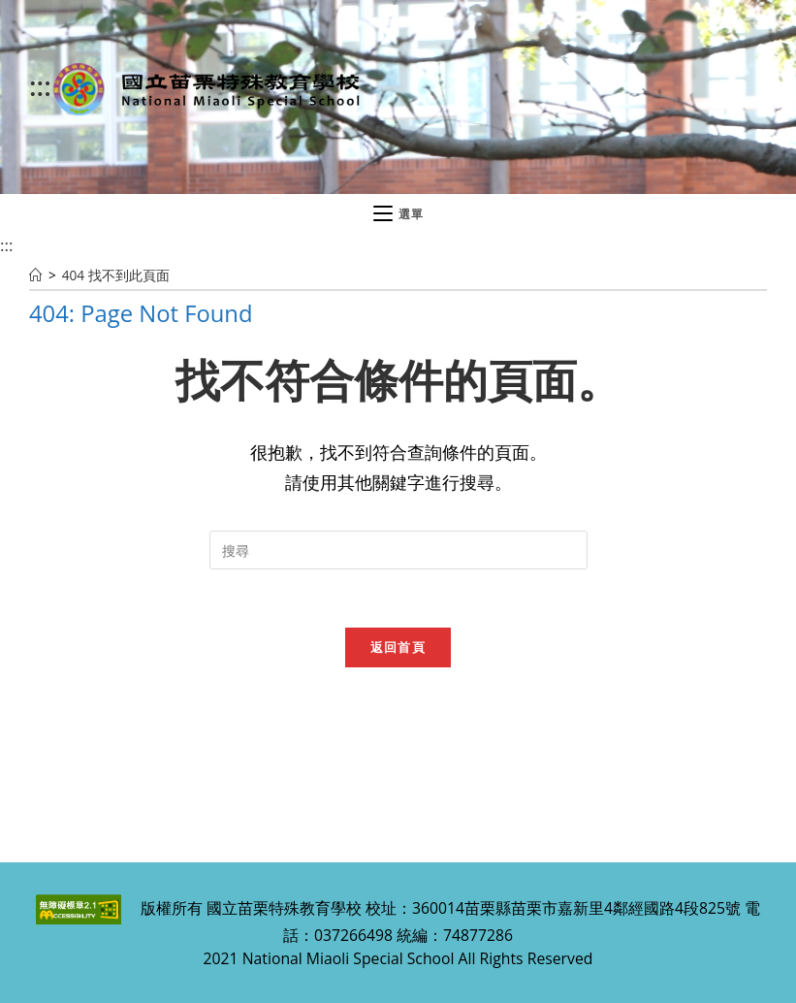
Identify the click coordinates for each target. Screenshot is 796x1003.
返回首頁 (398, 647)
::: (40, 85)
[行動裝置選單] (398, 214)
